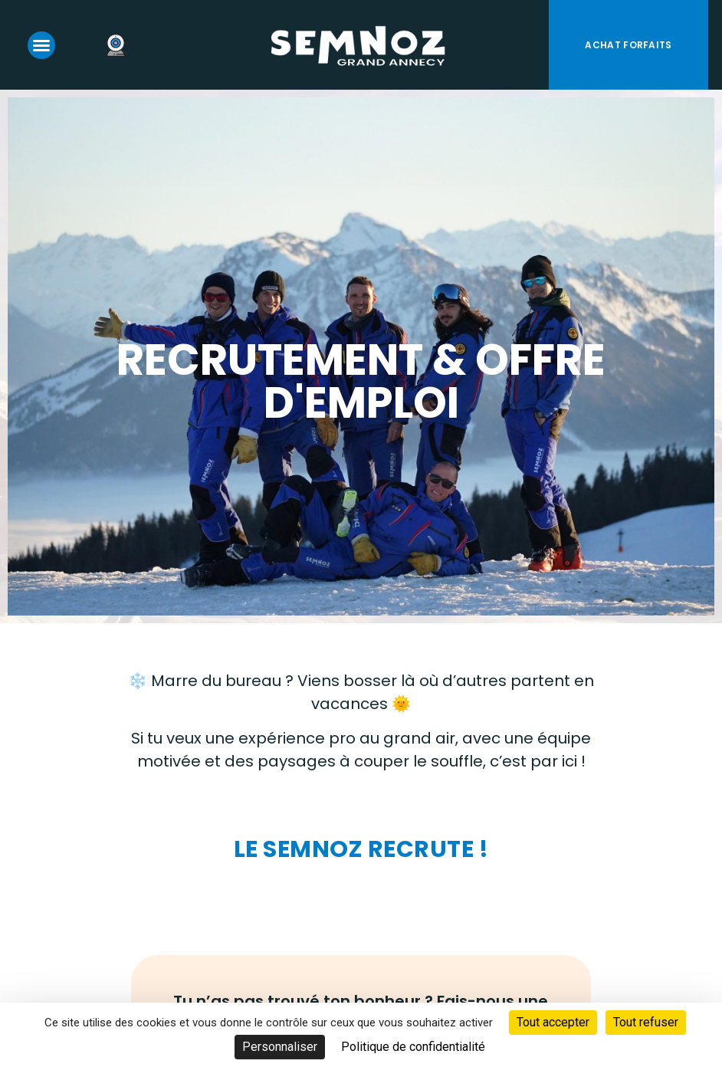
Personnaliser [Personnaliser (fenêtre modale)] (279, 1046)
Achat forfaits (628, 44)
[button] (41, 45)
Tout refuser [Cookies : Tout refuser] (645, 1022)
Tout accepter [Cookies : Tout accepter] (553, 1022)
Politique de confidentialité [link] (413, 1046)
